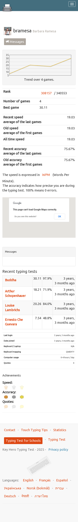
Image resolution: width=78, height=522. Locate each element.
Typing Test (56, 439)
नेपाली (25, 496)
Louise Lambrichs (12, 308)
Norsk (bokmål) (38, 488)
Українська (12, 488)
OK (59, 216)
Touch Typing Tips (34, 430)
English (28, 480)
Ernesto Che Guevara (14, 322)
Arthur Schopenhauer (15, 293)
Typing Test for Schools (23, 440)
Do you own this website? (25, 216)
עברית (59, 488)
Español (62, 480)
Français (45, 480)
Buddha (10, 280)
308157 (46, 93)
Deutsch (10, 496)
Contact (9, 430)
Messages (15, 42)
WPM (46, 175)
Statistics (59, 430)
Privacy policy (58, 449)
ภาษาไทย (41, 496)
